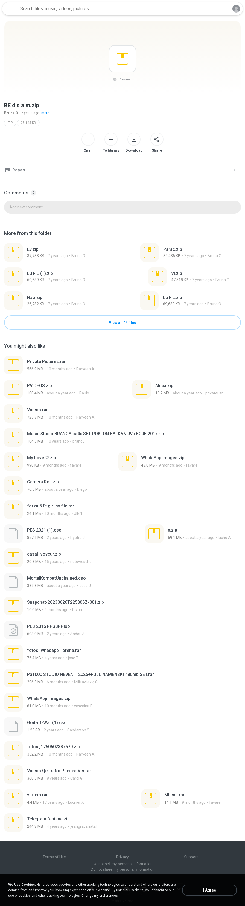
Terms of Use (54, 857)
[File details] (50, 252)
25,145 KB (28, 123)
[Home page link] (10, 9)
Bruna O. (11, 113)
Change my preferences (99, 896)
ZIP (10, 123)
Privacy (122, 857)
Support (191, 857)
